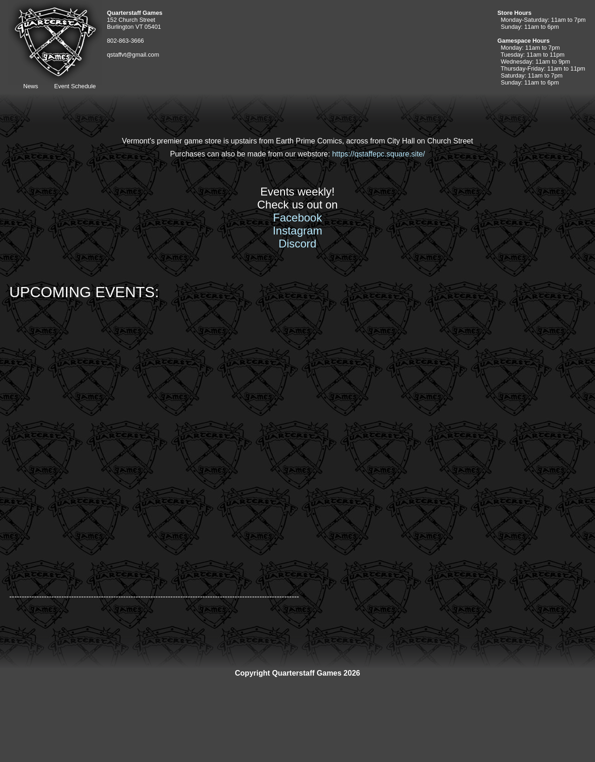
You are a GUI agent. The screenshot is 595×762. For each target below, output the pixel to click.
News (30, 86)
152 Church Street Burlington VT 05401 (134, 19)
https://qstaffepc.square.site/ (378, 154)
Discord (297, 243)
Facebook (297, 217)
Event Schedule (75, 86)
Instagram (298, 230)
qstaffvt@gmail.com (133, 54)
